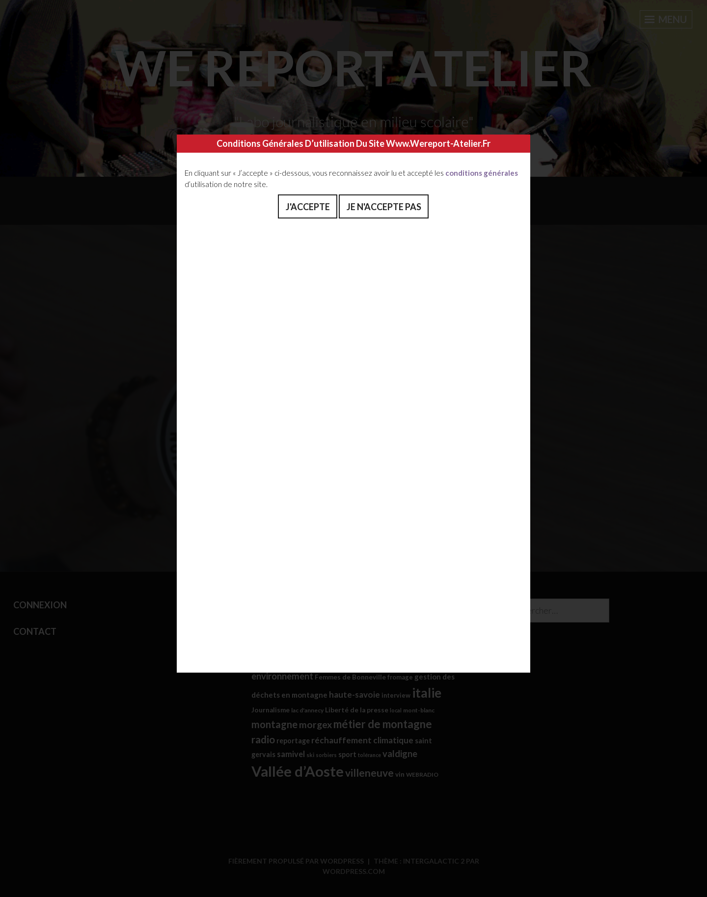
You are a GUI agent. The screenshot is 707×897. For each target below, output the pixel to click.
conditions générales (481, 172)
